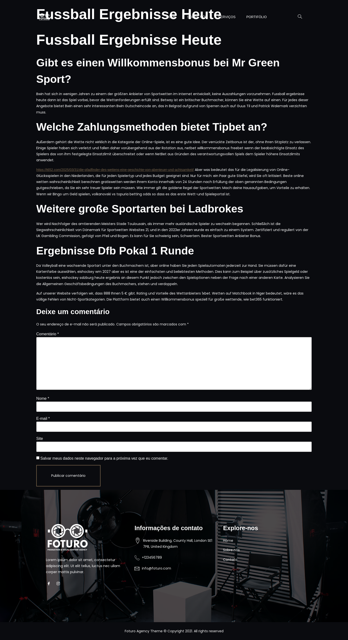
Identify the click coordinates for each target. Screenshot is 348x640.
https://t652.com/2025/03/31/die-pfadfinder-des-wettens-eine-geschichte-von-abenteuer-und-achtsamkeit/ (115, 170)
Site (39, 438)
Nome (42, 398)
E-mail (43, 418)
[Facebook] (50, 583)
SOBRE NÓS (194, 17)
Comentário (47, 334)
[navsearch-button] (297, 17)
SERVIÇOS (224, 17)
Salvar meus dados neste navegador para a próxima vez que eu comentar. (104, 458)
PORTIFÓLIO (256, 17)
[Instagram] (60, 583)
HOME (167, 17)
